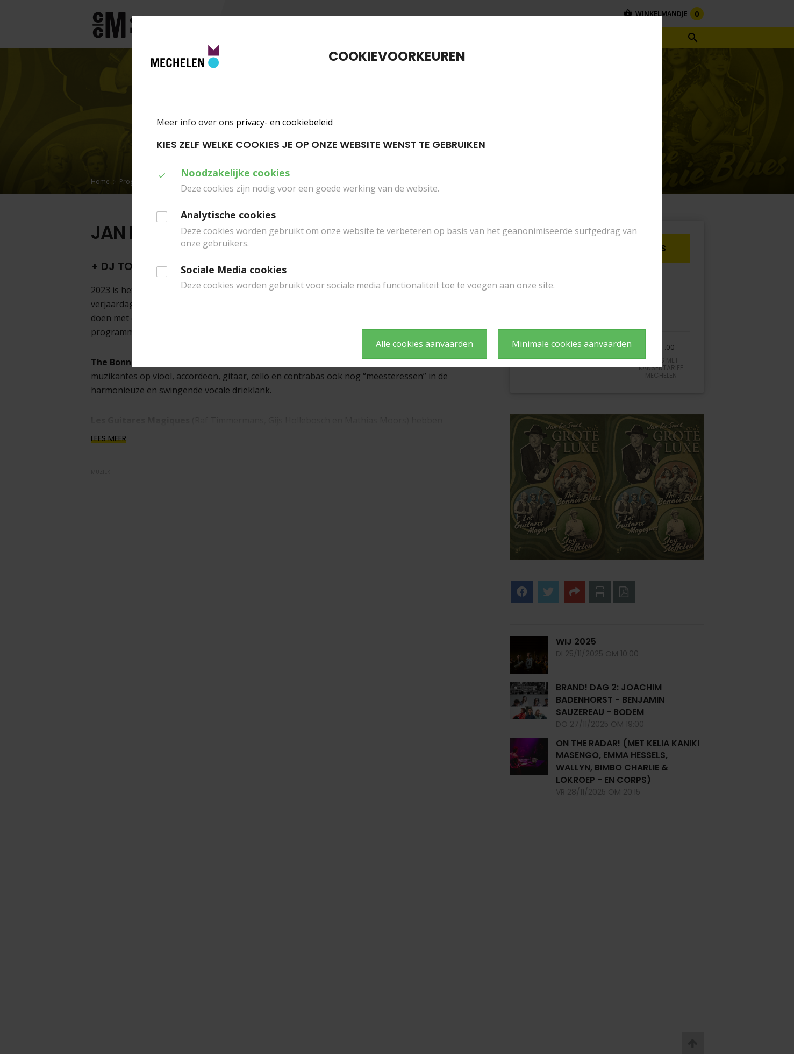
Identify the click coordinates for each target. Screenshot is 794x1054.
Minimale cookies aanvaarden (572, 344)
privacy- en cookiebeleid (284, 122)
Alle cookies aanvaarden (424, 344)
